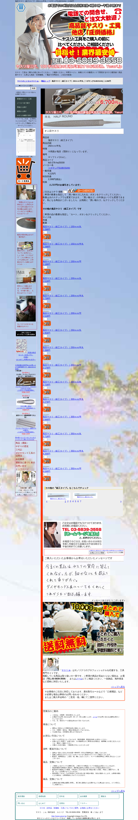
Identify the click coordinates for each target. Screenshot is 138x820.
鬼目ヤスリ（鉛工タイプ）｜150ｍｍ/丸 (62, 226)
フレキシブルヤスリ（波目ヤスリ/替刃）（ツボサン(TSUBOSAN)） (25, 429)
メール (79, 679)
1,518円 (46, 281)
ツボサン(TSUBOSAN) (59, 168)
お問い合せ (21, 466)
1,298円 (46, 229)
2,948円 (46, 419)
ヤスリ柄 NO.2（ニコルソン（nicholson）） (26, 406)
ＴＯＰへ (83, 803)
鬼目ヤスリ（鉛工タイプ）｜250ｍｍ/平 (62, 365)
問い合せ (21, 803)
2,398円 (46, 350)
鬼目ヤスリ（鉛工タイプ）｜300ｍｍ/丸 (62, 382)
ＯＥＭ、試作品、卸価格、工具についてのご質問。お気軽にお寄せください (69, 808)
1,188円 (46, 264)
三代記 (19, 449)
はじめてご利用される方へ (26, 360)
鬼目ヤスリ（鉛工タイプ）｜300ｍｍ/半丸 (63, 399)
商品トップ (45, 81)
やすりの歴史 (22, 446)
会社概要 (20, 459)
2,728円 (46, 385)
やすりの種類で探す (24, 115)
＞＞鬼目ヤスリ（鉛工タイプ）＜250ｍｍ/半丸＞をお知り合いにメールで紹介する (106, 550)
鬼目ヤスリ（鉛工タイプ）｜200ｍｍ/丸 (62, 278)
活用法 (62, 803)
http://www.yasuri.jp (58, 816)
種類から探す (22, 111)
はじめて (42, 803)
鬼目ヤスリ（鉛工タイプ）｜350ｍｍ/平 (62, 468)
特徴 (25, 357)
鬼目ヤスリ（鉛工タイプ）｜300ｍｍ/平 (62, 417)
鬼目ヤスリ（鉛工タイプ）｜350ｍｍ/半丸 (63, 451)
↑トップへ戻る (118, 687)
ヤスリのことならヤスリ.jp (28, 81)
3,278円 (46, 402)
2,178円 (46, 368)
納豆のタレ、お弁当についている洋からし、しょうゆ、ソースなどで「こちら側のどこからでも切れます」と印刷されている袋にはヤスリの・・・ (25, 257)
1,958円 (46, 333)
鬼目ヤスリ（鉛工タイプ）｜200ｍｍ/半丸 (63, 296)
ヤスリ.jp (66, 670)
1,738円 (46, 298)
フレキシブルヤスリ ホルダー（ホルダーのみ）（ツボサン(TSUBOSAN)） (25, 387)
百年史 (62, 796)
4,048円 (46, 471)
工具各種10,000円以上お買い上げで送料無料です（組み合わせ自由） (25, 367)
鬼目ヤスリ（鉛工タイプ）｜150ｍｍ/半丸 (63, 244)
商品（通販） (22, 443)
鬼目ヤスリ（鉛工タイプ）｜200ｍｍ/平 (62, 313)
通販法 (103, 796)
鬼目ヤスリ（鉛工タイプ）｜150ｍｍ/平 (62, 261)
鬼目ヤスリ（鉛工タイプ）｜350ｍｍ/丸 (62, 434)
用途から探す (22, 107)
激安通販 (21, 796)
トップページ (22, 469)
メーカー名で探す (23, 103)
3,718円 (46, 436)
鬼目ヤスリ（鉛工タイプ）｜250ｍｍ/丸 (62, 330)
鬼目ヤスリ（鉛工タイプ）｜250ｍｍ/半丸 (63, 347)
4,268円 (46, 454)
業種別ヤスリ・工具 (24, 99)
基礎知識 (42, 796)
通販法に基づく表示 (25, 462)
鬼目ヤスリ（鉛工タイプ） (58, 498)
